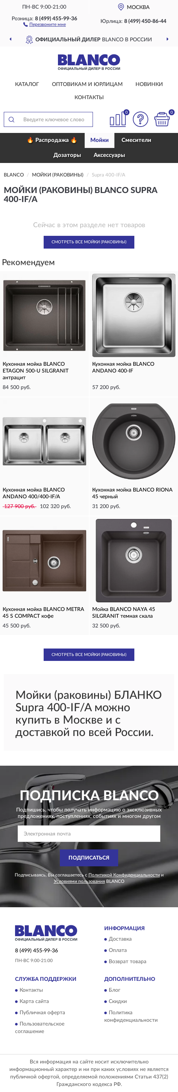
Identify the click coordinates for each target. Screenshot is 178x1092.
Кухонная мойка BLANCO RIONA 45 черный (132, 493)
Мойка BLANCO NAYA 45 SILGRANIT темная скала (123, 613)
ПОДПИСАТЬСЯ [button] (89, 858)
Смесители (136, 140)
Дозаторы (67, 155)
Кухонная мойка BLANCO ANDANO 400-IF (123, 368)
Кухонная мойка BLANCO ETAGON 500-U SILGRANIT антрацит (35, 371)
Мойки (99, 140)
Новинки (149, 84)
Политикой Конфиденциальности (124, 875)
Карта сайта (34, 1001)
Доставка (120, 939)
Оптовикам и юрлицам (87, 84)
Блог (114, 990)
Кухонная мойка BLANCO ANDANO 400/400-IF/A (34, 493)
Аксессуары (109, 155)
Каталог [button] (27, 84)
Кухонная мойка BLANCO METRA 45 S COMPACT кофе (43, 613)
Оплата (118, 950)
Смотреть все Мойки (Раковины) (89, 242)
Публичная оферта (42, 1012)
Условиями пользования (79, 881)
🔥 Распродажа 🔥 (52, 140)
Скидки (118, 1001)
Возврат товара (127, 962)
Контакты (89, 97)
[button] (44, 24)
